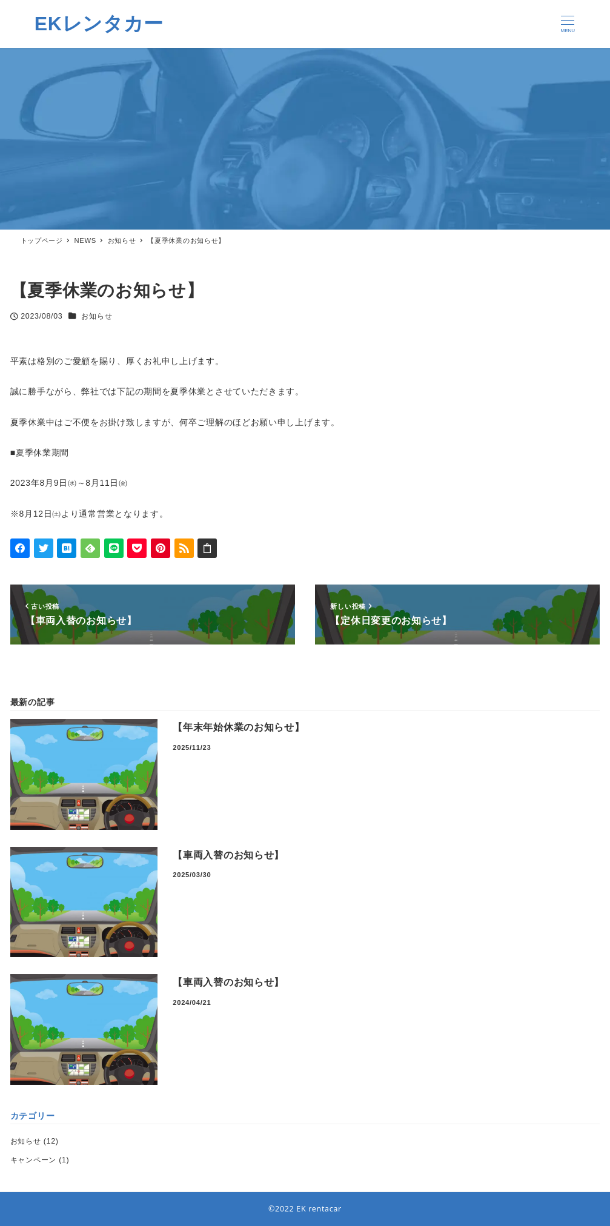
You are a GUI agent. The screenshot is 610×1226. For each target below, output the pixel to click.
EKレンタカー (99, 24)
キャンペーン (33, 1160)
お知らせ (96, 316)
